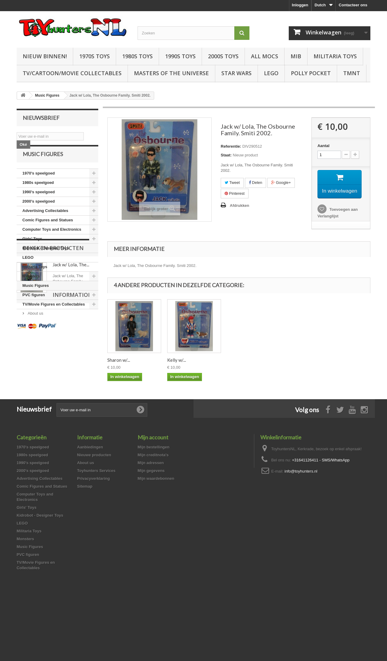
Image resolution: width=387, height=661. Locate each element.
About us (35, 419)
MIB (296, 56)
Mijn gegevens (151, 525)
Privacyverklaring (93, 533)
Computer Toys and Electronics (51, 242)
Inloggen (300, 5)
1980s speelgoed (38, 195)
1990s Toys (180, 56)
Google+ (281, 182)
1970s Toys (94, 56)
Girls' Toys (32, 251)
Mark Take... (179, 368)
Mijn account (153, 492)
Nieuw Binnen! (45, 56)
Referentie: (231, 146)
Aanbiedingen (90, 502)
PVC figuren (33, 307)
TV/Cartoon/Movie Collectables (72, 73)
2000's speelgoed (38, 214)
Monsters (31, 289)
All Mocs (264, 56)
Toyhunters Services (96, 525)
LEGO (271, 73)
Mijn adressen (151, 517)
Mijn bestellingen (153, 502)
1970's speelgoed (38, 186)
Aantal (323, 145)
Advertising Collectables (45, 223)
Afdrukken (239, 205)
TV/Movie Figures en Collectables (53, 317)
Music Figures (35, 298)
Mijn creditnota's (153, 510)
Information (43, 402)
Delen (255, 182)
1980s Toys (137, 56)
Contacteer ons (353, 5)
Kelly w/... (296, 368)
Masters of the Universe (171, 73)
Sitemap (85, 541)
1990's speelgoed (38, 204)
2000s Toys (223, 56)
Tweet (232, 182)
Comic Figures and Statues (47, 232)
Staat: (226, 155)
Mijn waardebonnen (156, 533)
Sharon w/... (238, 368)
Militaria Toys (335, 56)
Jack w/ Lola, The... (71, 356)
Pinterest (235, 193)
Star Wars (236, 73)
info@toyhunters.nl (301, 526)
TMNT (351, 73)
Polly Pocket (311, 73)
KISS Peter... (119, 368)
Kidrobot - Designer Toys (45, 260)
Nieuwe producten (94, 510)
